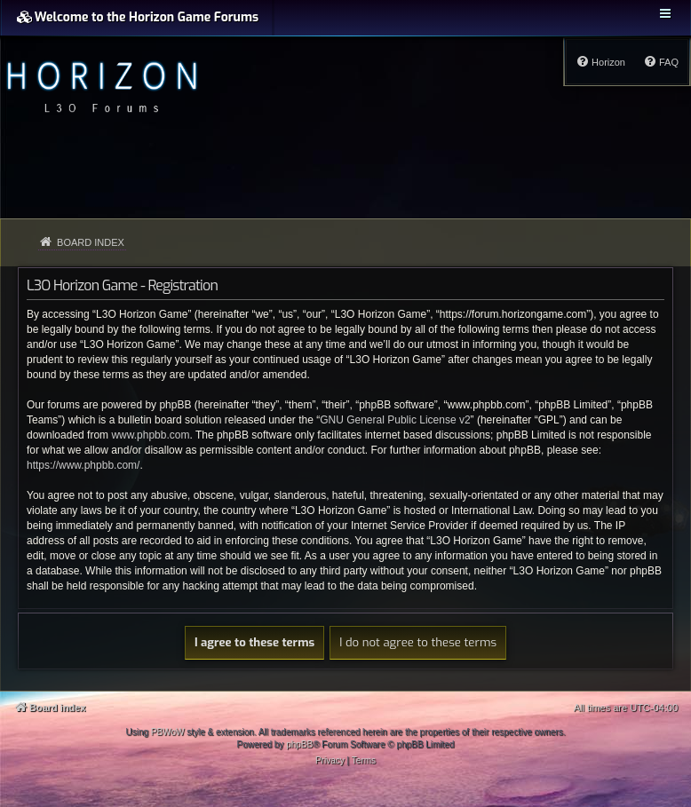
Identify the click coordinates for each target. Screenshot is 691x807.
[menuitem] (661, 62)
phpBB (299, 744)
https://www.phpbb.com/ (83, 465)
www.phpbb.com (150, 435)
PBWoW (168, 732)
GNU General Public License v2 (395, 420)
